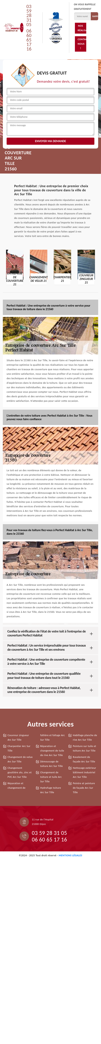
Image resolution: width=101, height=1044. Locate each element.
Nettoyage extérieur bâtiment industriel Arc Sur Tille (84, 772)
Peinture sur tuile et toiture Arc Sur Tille (84, 748)
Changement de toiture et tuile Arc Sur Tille (51, 777)
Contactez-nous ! (82, 44)
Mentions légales (70, 855)
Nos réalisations (82, 28)
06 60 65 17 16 (28, 40)
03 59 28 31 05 (28, 15)
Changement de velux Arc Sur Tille (20, 759)
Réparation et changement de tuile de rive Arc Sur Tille (52, 751)
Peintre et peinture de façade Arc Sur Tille (84, 788)
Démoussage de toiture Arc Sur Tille (51, 764)
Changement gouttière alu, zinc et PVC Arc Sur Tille (20, 772)
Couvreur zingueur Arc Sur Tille (18, 737)
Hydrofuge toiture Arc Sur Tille (50, 790)
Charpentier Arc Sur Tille (19, 748)
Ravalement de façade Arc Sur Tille (84, 759)
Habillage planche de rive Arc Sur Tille (85, 737)
